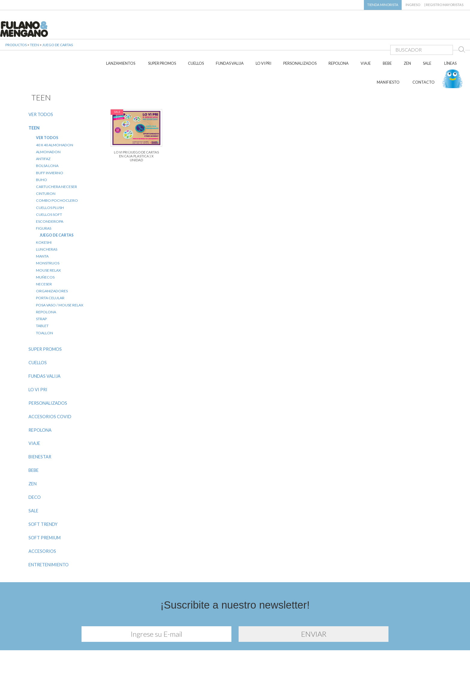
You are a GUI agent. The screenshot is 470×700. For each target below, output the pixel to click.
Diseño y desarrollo (235, 687)
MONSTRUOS (47, 232)
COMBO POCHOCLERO (57, 169)
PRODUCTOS (16, 51)
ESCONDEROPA (49, 190)
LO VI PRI (263, 32)
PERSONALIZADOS (300, 32)
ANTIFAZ (43, 128)
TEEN (34, 51)
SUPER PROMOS (162, 32)
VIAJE (366, 32)
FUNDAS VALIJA (230, 32)
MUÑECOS (45, 246)
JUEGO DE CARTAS (57, 51)
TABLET (42, 295)
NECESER (44, 253)
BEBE (387, 32)
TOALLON (44, 301)
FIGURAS (43, 197)
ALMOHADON (48, 120)
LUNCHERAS (46, 218)
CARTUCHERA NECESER (56, 155)
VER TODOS (40, 83)
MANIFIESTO (388, 51)
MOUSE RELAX (48, 239)
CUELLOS (196, 32)
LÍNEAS (450, 32)
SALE (427, 32)
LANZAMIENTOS (120, 32)
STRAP (41, 288)
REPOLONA (339, 32)
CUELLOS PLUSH (50, 176)
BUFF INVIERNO (49, 141)
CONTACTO (423, 51)
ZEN (407, 32)
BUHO (41, 148)
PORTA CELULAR (50, 267)
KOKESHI (44, 211)
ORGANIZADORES (52, 260)
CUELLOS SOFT (49, 183)
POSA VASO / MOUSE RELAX (59, 274)
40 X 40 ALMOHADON (54, 114)
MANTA (42, 225)
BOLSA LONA (47, 135)
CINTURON (45, 162)
